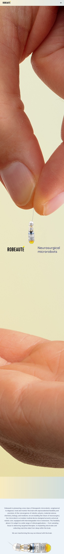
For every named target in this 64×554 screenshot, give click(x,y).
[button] (61, 3)
